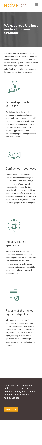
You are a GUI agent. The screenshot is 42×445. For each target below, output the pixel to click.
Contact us (11, 409)
